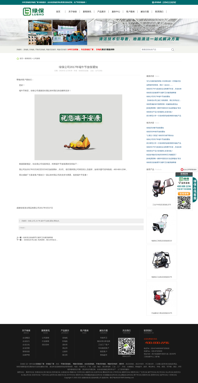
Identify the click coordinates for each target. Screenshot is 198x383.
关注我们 (126, 330)
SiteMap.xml (129, 378)
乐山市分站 (169, 372)
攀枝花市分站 (108, 372)
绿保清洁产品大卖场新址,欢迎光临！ (159, 112)
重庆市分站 (30, 372)
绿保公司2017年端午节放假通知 (158, 96)
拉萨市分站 (164, 375)
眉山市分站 (27, 375)
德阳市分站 (126, 372)
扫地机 (31, 50)
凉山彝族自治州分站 (125, 375)
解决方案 (145, 11)
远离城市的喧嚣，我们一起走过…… (159, 85)
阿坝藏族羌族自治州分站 (93, 375)
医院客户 (103, 351)
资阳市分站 (79, 375)
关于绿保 (72, 11)
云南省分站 (65, 372)
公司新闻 (36, 58)
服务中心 (116, 11)
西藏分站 (73, 372)
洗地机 (26, 50)
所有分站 (173, 375)
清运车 (65, 348)
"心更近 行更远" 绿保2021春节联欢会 (160, 135)
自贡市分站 (98, 372)
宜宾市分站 (36, 375)
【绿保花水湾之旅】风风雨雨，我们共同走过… (40, 240)
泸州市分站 (117, 372)
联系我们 (159, 11)
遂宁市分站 (152, 372)
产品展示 (101, 11)
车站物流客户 (103, 348)
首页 (58, 11)
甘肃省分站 (39, 372)
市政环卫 (103, 338)
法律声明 (26, 355)
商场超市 (103, 355)
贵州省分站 (56, 372)
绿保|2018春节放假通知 (155, 128)
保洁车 (65, 355)
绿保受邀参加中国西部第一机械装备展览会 (162, 104)
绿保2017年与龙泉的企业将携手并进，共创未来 (164, 89)
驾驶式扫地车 (62, 50)
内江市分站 (161, 372)
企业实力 (26, 341)
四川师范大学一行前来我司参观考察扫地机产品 (163, 116)
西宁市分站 (138, 375)
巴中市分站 (71, 375)
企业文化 (26, 345)
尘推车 (65, 351)
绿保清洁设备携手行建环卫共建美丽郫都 (38, 237)
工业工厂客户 (103, 345)
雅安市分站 (62, 375)
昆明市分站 (155, 375)
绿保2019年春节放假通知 (155, 132)
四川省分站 (47, 372)
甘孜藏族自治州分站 (110, 375)
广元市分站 (143, 372)
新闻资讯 (87, 11)
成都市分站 (89, 372)
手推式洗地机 (40, 50)
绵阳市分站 (134, 372)
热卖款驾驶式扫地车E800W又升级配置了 (161, 155)
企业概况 (26, 338)
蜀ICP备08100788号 (117, 378)
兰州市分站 (81, 372)
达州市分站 (53, 375)
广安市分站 (45, 375)
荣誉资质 (26, 351)
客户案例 (130, 11)
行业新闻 (45, 341)
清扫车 (65, 345)
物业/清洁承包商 (103, 341)
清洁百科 (45, 345)
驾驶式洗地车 (51, 50)
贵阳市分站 (146, 375)
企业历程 (26, 348)
